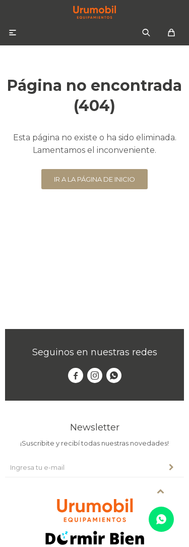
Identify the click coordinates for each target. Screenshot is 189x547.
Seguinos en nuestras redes (94, 352)
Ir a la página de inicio (94, 179)
